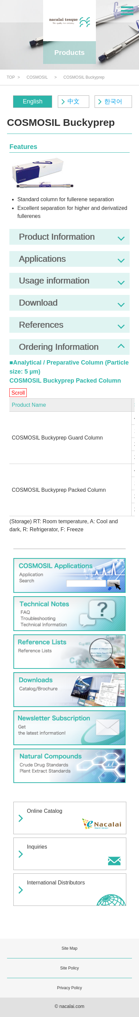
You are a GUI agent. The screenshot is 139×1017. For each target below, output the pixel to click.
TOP (11, 77)
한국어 (113, 101)
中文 (73, 101)
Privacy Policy (69, 988)
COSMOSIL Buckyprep (84, 77)
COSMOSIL (36, 77)
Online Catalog (44, 811)
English (32, 101)
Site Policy (69, 968)
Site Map (69, 948)
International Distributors (56, 882)
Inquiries (37, 847)
